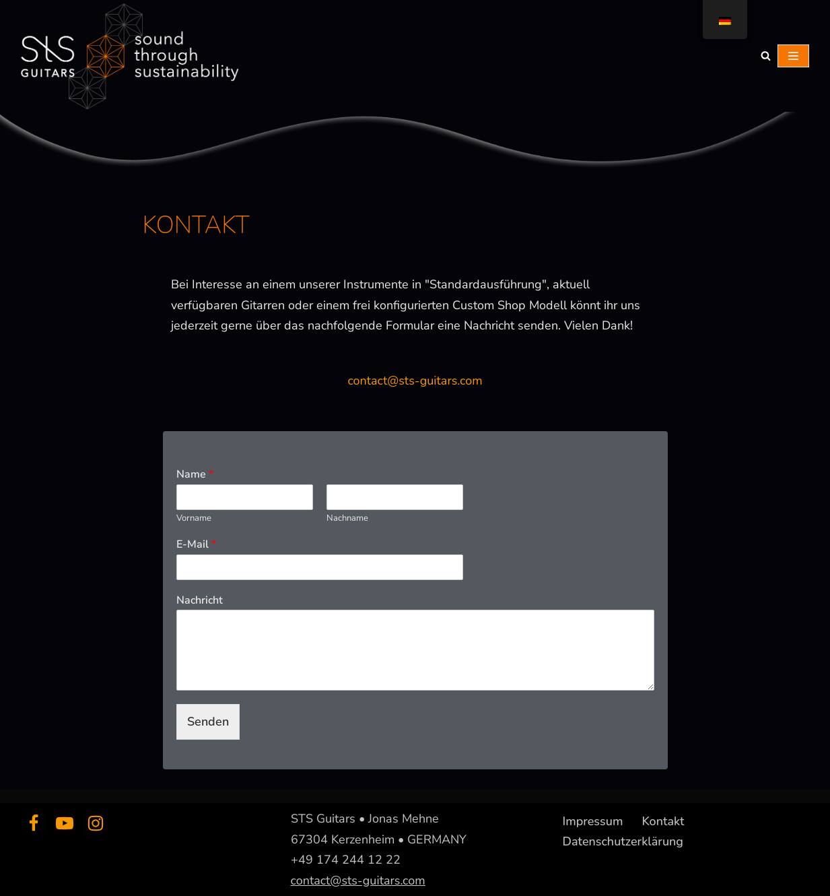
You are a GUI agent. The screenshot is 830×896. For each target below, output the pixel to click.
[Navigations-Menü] (793, 55)
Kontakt (663, 821)
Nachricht (199, 601)
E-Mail (196, 545)
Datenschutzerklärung (623, 841)
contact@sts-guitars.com (414, 381)
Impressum (593, 821)
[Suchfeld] (766, 56)
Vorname (193, 518)
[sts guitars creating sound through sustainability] (128, 56)
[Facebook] (34, 823)
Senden (208, 721)
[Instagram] (95, 823)
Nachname (347, 518)
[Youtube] (65, 823)
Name (194, 475)
